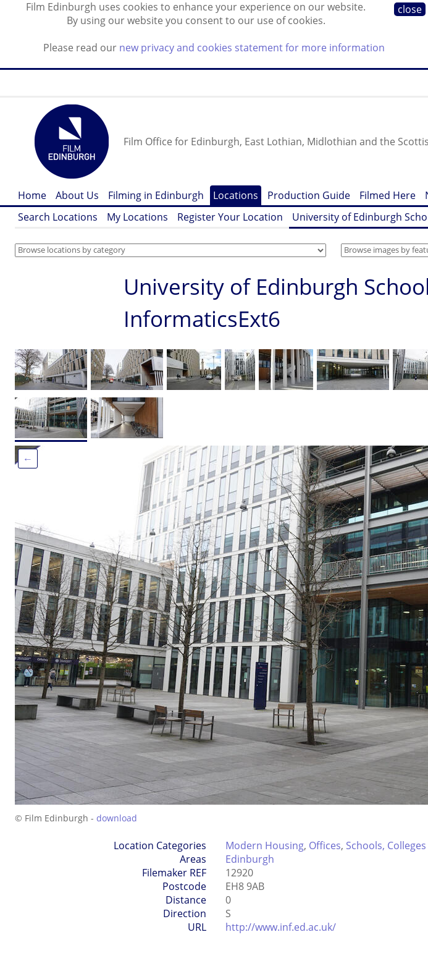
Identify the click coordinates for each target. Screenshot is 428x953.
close (410, 9)
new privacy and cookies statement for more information (252, 47)
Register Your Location (230, 217)
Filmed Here (387, 195)
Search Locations (58, 217)
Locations (235, 195)
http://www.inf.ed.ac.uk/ (280, 927)
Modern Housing (264, 845)
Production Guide (308, 195)
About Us (77, 195)
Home (32, 195)
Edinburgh (249, 859)
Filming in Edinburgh (156, 195)
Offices (325, 845)
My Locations (137, 217)
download (116, 818)
